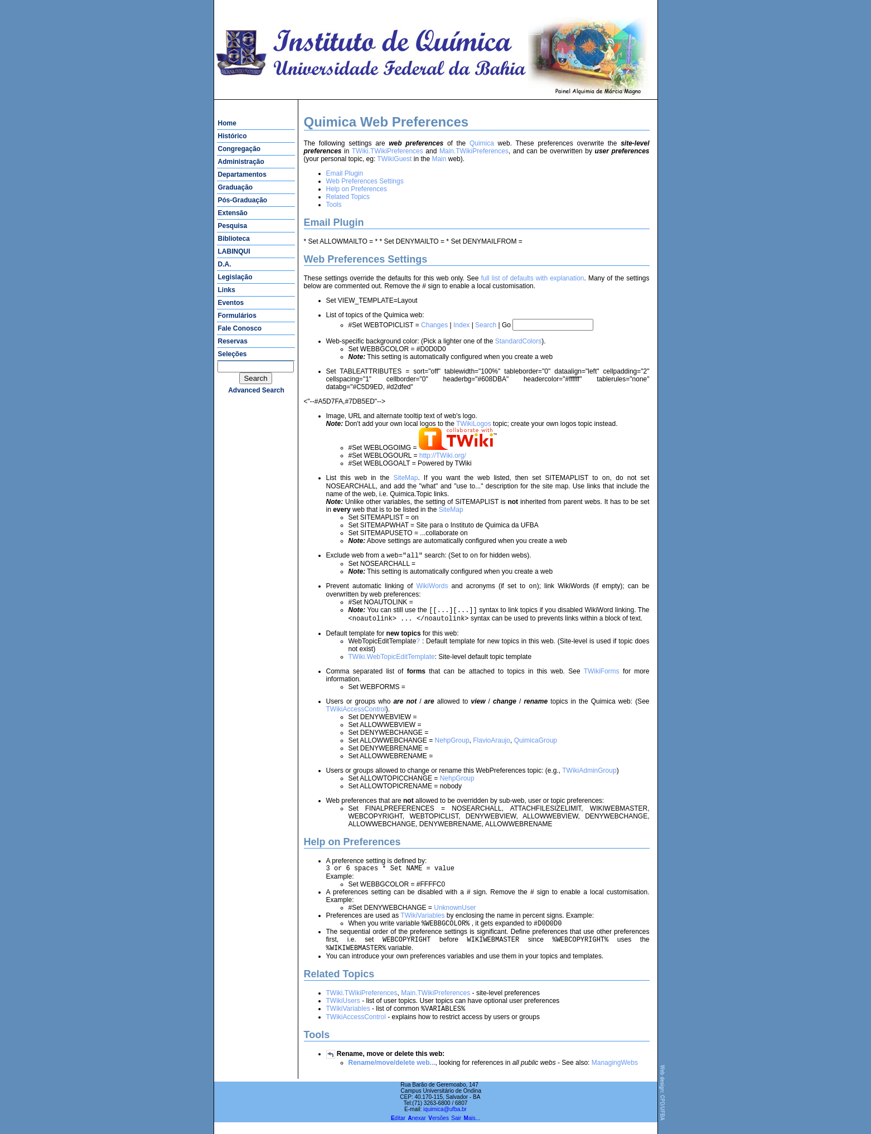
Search (485, 325)
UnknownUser (455, 915)
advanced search (256, 390)
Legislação (235, 277)
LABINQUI (234, 251)
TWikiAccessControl (356, 715)
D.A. (224, 264)
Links (226, 290)
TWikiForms (602, 677)
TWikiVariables (422, 923)
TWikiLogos (473, 424)
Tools (334, 205)
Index (461, 325)
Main (439, 159)
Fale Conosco (240, 328)
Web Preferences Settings (365, 181)
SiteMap (405, 479)
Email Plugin (345, 173)
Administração (241, 162)
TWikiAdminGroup (589, 776)
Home (227, 123)
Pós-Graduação (243, 200)
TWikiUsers (343, 1011)
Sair (456, 1130)
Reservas (233, 341)
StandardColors (518, 341)
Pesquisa (233, 226)
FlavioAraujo (491, 746)
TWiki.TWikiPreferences (387, 151)
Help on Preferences (356, 189)
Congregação (239, 149)
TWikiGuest (394, 159)
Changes (434, 325)
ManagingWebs (615, 1074)
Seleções (232, 354)
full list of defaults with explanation (532, 278)
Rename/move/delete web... (392, 1074)
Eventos (231, 303)
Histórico (232, 136)
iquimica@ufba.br (445, 1121)
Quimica (482, 143)
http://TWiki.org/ (442, 455)
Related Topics (348, 197)
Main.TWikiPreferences (474, 151)
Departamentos (242, 174)
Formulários (237, 315)
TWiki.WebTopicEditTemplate (392, 662)
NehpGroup (452, 746)
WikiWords (432, 589)
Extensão (233, 213)
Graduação (235, 187)
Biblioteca (234, 239)
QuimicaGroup (535, 746)
